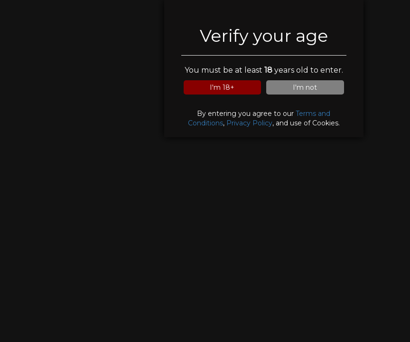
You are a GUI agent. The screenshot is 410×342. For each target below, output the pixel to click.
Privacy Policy (249, 123)
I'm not (305, 87)
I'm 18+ (222, 87)
